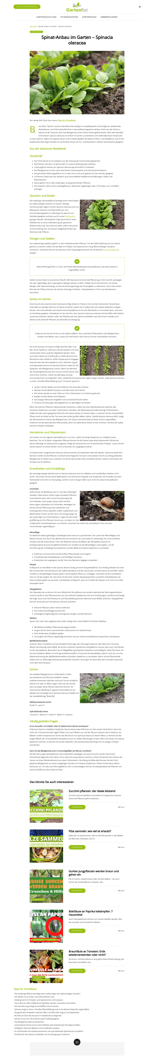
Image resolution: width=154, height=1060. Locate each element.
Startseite (33, 26)
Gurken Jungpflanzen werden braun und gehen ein (94, 872)
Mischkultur (70, 216)
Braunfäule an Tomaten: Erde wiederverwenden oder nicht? (87, 953)
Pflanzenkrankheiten (41, 979)
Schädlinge (51, 939)
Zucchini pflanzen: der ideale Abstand (92, 791)
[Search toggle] (140, 6)
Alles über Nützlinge (27, 7)
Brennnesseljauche (111, 250)
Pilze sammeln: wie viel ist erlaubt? (90, 831)
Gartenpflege (89, 17)
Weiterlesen (77, 807)
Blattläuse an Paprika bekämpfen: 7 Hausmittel (91, 913)
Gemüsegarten (36, 32)
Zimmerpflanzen (109, 17)
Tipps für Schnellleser (67, 120)
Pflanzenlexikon (69, 17)
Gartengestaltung (46, 17)
